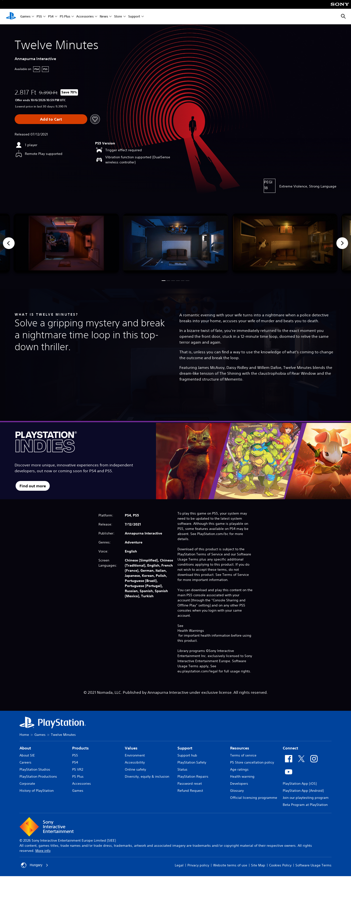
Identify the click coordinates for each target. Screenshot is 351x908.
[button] (163, 280)
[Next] (342, 243)
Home (24, 734)
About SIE (27, 755)
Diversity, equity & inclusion (147, 776)
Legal (179, 865)
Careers (25, 762)
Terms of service (243, 755)
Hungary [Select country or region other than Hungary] (35, 865)
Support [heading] (184, 748)
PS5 (39, 17)
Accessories (85, 17)
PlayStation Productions (38, 776)
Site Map (258, 865)
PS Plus (65, 17)
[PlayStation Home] (11, 16)
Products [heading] (80, 748)
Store (118, 17)
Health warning (242, 776)
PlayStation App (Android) (303, 790)
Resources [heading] (239, 748)
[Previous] (9, 243)
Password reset (189, 783)
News (104, 17)
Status (182, 769)
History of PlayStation (37, 790)
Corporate (27, 783)
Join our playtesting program (306, 797)
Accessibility (135, 762)
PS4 (51, 17)
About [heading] (25, 748)
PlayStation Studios (35, 769)
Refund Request (190, 790)
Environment (135, 755)
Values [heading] (131, 748)
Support (134, 17)
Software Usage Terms (313, 865)
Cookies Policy (280, 865)
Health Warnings (190, 630)
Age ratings (239, 769)
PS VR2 (77, 769)
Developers (239, 783)
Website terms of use (230, 865)
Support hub (187, 755)
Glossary (237, 790)
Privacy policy (198, 865)
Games (25, 17)
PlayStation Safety (191, 762)
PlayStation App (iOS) (300, 783)
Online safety (135, 769)
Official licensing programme (253, 797)
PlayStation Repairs (192, 776)
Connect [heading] (290, 748)
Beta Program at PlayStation (305, 804)
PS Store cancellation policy (252, 762)
